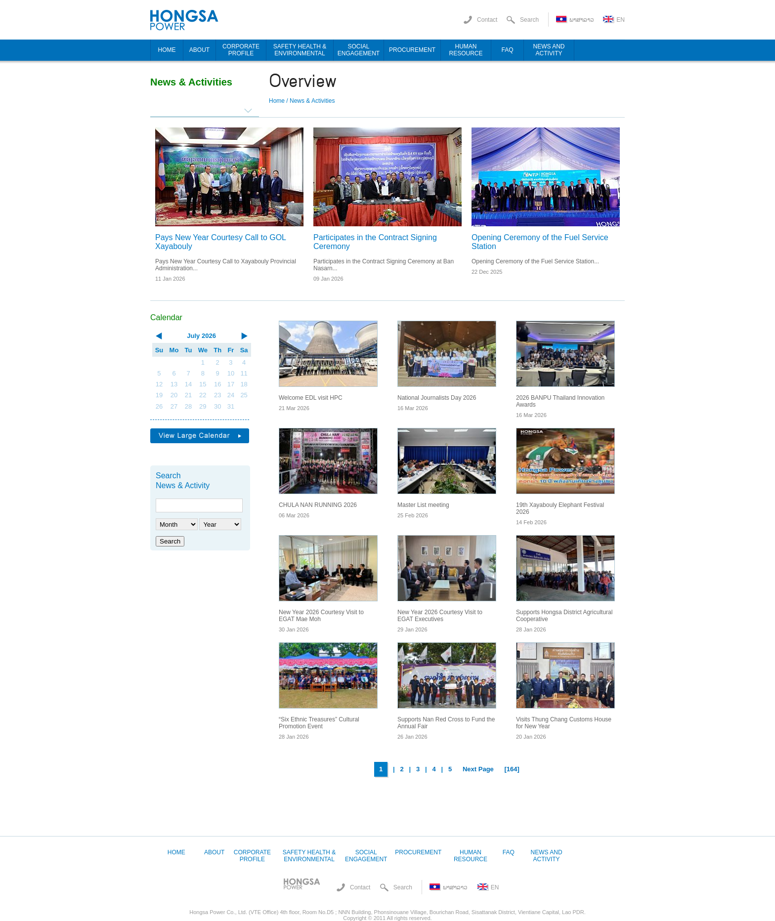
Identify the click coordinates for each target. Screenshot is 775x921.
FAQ (509, 852)
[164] (512, 769)
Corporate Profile (252, 856)
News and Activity (546, 856)
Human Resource (470, 856)
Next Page (478, 769)
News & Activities (312, 100)
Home (277, 100)
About (214, 852)
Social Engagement (366, 856)
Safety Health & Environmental (309, 856)
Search (170, 541)
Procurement (418, 852)
